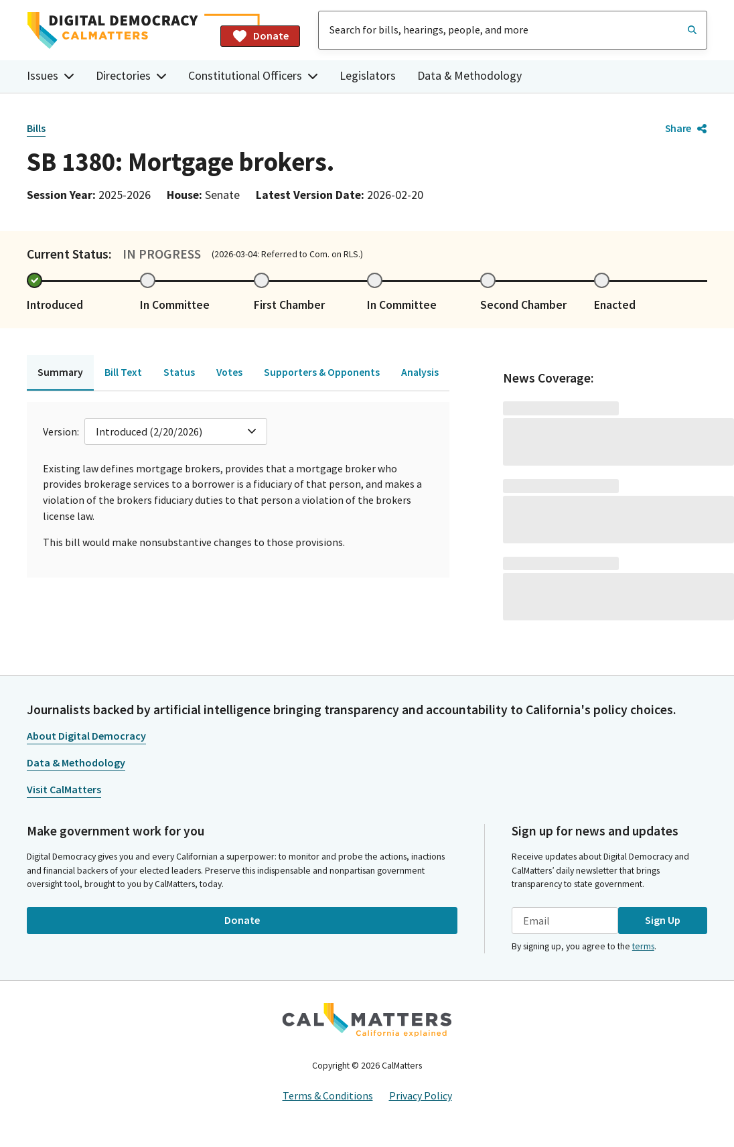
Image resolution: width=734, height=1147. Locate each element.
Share (686, 128)
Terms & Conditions (328, 1095)
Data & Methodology (469, 75)
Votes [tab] (229, 372)
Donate (260, 36)
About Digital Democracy (86, 735)
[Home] (118, 30)
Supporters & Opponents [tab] (322, 372)
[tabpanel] (238, 490)
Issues (50, 75)
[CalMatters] (367, 1019)
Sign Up (662, 920)
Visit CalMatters (64, 789)
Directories (131, 75)
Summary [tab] (60, 372)
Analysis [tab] (420, 372)
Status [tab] (179, 372)
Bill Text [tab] (123, 372)
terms (643, 946)
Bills (36, 128)
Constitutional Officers (253, 75)
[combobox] (512, 30)
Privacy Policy (420, 1095)
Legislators (368, 75)
